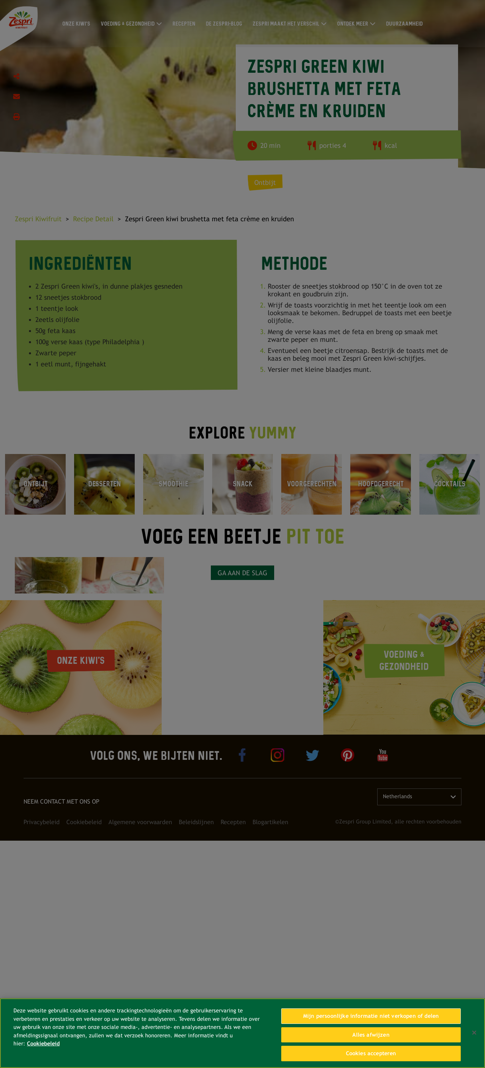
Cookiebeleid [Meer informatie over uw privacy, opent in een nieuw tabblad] (43, 1043)
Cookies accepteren (371, 1053)
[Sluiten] (474, 1032)
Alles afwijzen (370, 1035)
